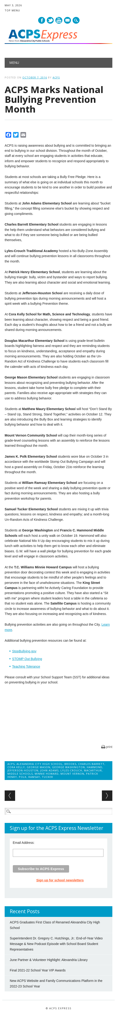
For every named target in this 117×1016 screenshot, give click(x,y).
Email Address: (23, 843)
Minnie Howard (47, 773)
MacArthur (93, 770)
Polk (23, 777)
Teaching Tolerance (26, 666)
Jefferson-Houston (22, 770)
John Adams (49, 770)
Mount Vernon (72, 773)
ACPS (56, 77)
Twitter (50, 20)
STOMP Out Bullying (27, 659)
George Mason (38, 767)
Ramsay (34, 777)
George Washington (68, 767)
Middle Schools (20, 773)
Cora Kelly (16, 767)
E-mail (67, 21)
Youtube (58, 20)
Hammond (94, 767)
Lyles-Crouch (71, 770)
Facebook (41, 20)
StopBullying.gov (24, 651)
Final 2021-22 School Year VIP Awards (38, 970)
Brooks (70, 764)
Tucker (47, 777)
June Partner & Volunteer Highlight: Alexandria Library (49, 960)
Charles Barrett (91, 764)
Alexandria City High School (40, 764)
